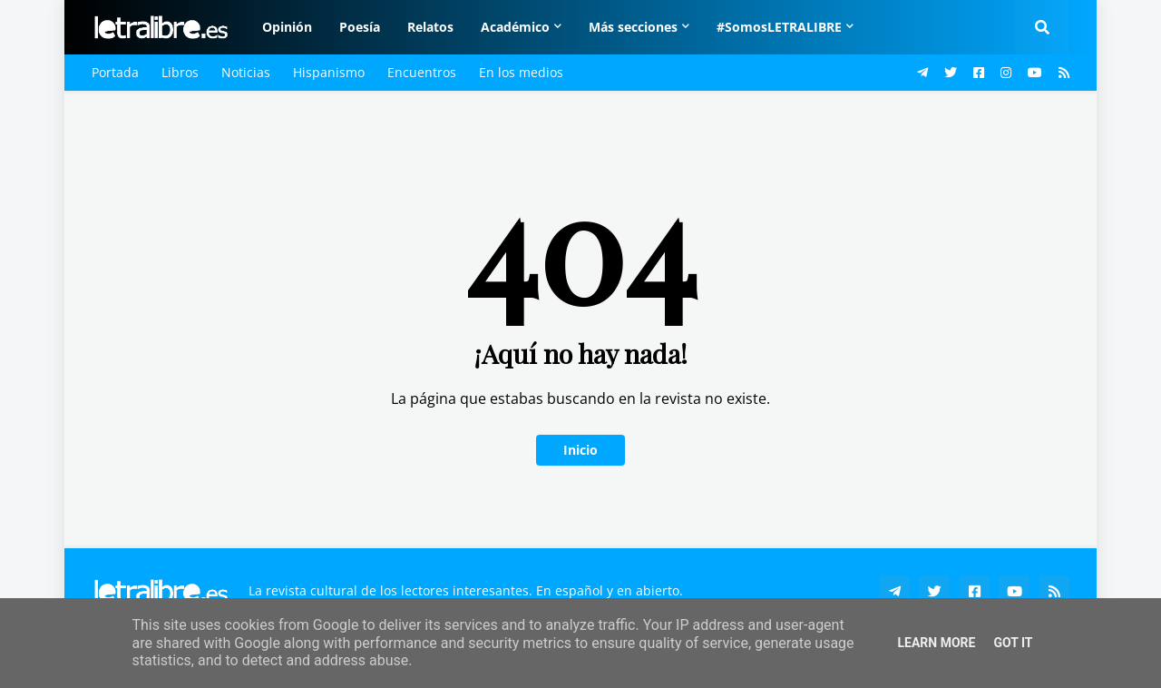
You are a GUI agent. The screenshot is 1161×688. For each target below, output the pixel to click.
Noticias (245, 72)
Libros (180, 72)
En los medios (521, 72)
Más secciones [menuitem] (633, 26)
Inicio (580, 449)
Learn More (936, 642)
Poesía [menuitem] (359, 26)
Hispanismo (329, 72)
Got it (1012, 642)
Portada (115, 72)
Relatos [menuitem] (430, 26)
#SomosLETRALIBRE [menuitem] (779, 26)
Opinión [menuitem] (287, 26)
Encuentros (421, 72)
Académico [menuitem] (515, 26)
